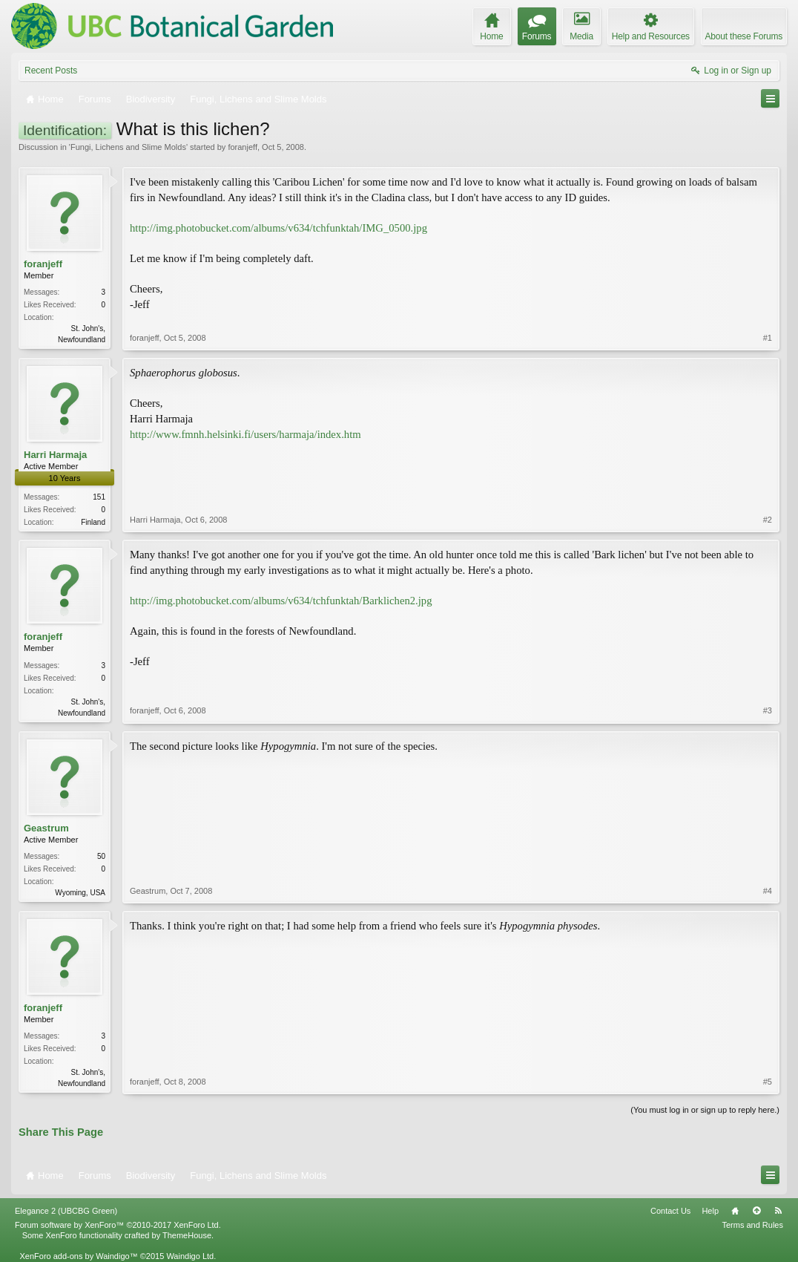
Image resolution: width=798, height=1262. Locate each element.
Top (756, 1211)
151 (99, 497)
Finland (93, 522)
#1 (767, 337)
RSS (778, 1211)
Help (710, 1210)
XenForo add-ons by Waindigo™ (78, 1256)
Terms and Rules (752, 1224)
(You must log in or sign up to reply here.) (704, 1109)
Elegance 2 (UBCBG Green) (66, 1210)
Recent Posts (50, 70)
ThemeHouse (186, 1235)
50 (101, 856)
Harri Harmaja (55, 454)
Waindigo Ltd (190, 1256)
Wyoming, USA (80, 893)
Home (735, 1211)
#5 (767, 1081)
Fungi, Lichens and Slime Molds (128, 147)
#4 (767, 890)
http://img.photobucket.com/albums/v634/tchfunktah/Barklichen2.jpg (281, 601)
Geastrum (46, 828)
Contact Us (670, 1210)
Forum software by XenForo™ (118, 1224)
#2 (767, 519)
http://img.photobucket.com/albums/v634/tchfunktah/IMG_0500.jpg (278, 228)
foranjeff (242, 147)
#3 (767, 710)
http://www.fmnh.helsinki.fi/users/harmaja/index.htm (245, 434)
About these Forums (743, 36)
